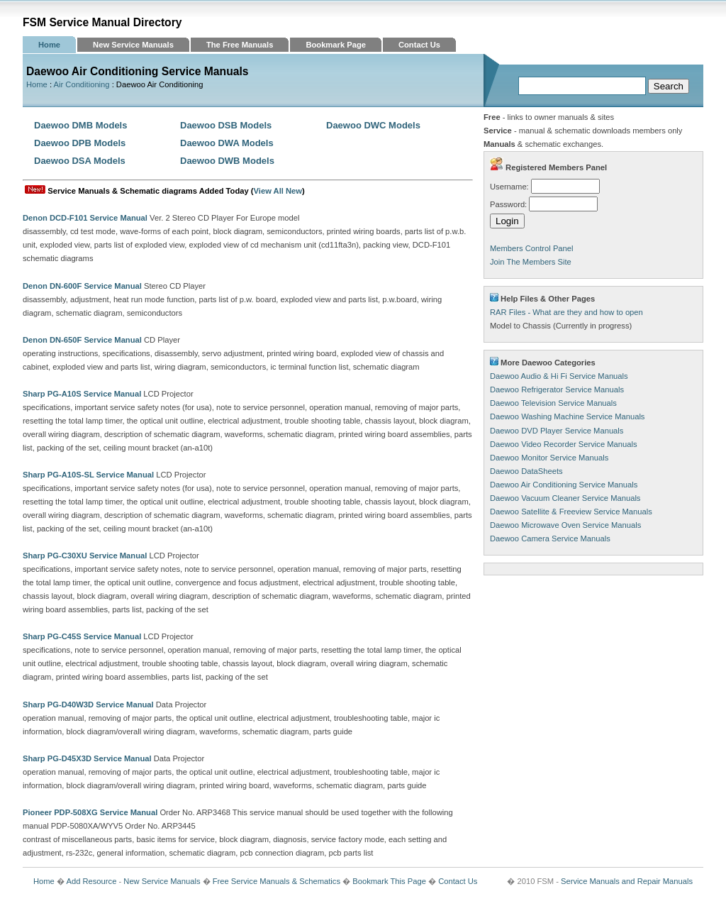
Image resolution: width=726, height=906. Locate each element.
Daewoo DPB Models (79, 143)
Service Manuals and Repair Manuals (627, 881)
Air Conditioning (82, 84)
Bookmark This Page (389, 881)
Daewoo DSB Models (226, 125)
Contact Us (419, 44)
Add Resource (91, 881)
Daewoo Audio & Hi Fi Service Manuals (559, 376)
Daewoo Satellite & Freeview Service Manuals (571, 511)
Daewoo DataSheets (526, 471)
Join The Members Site (530, 262)
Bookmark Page (336, 44)
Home (49, 44)
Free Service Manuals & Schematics (276, 881)
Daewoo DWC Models (373, 125)
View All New (278, 191)
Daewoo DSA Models (79, 160)
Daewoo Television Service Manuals (553, 403)
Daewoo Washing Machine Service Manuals (567, 416)
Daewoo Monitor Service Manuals (549, 457)
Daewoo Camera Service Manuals (550, 538)
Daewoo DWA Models (227, 143)
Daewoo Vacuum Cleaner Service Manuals (565, 498)
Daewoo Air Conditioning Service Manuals (563, 484)
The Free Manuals (240, 44)
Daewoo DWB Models (227, 160)
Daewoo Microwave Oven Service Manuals (565, 525)
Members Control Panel (532, 248)
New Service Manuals (133, 44)
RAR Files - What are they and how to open (566, 312)
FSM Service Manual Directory (102, 22)
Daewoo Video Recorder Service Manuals (563, 444)
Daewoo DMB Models (80, 125)
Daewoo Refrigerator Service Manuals (557, 389)
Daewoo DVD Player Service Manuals (556, 430)
